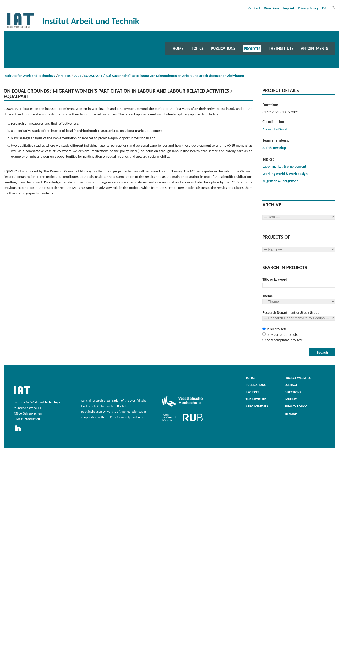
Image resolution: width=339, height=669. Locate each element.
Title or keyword (274, 279)
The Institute (281, 48)
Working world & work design (285, 174)
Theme (267, 296)
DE (324, 8)
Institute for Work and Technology (29, 75)
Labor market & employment (284, 166)
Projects (252, 48)
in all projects (276, 329)
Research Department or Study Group (290, 312)
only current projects (281, 334)
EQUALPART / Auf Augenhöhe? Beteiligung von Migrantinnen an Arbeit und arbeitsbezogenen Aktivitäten (164, 75)
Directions (271, 8)
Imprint (288, 8)
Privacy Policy (308, 8)
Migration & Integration (280, 181)
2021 (77, 75)
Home (178, 48)
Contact (254, 8)
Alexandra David (274, 129)
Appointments (314, 48)
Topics (198, 48)
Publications (223, 48)
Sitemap (291, 414)
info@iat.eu (32, 419)
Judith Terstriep (274, 148)
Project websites (298, 378)
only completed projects (284, 340)
